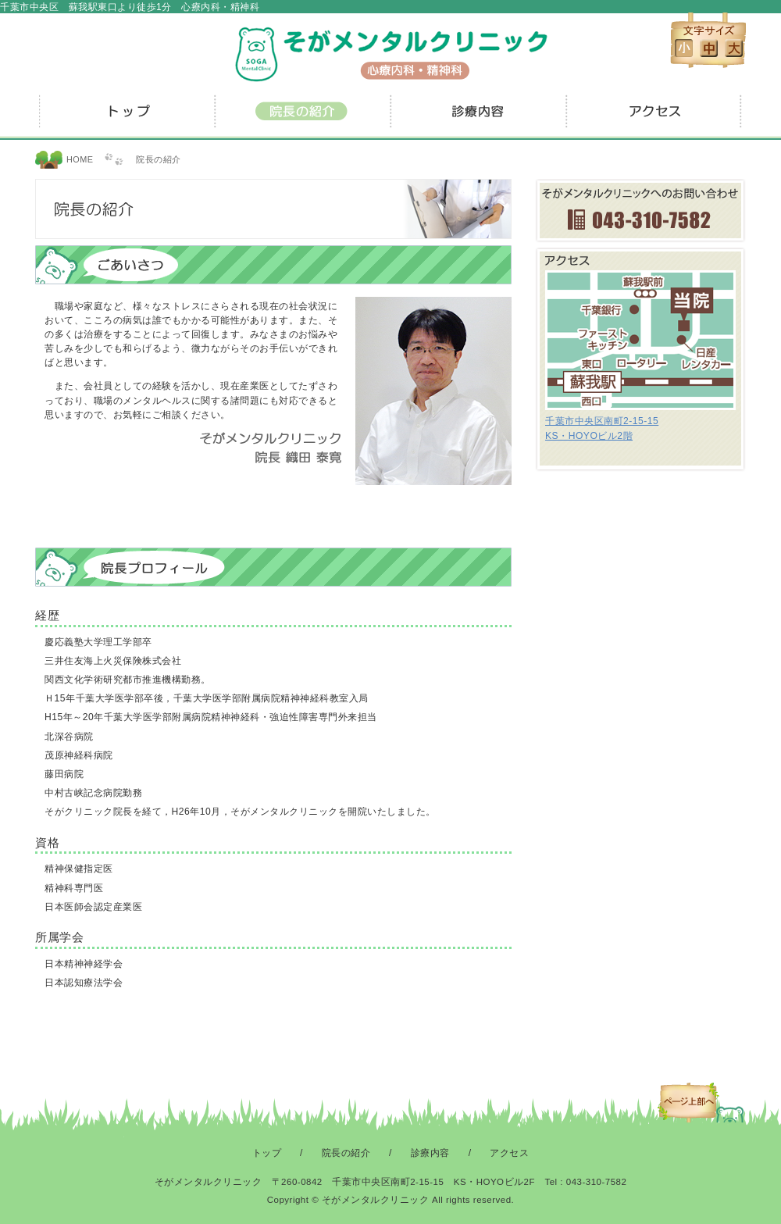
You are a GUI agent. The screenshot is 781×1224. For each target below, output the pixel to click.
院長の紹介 (302, 117)
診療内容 (478, 117)
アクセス (654, 117)
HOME (80, 159)
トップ (127, 117)
